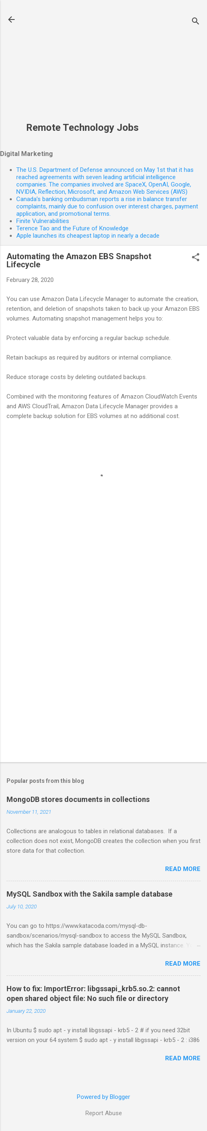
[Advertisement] (82, 65)
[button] (195, 258)
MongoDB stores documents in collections (78, 799)
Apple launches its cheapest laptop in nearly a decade (87, 235)
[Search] (195, 22)
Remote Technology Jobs (82, 127)
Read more (182, 869)
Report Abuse (103, 1113)
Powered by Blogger (103, 1097)
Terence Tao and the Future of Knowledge (72, 228)
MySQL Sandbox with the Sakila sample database (89, 894)
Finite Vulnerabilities (42, 221)
